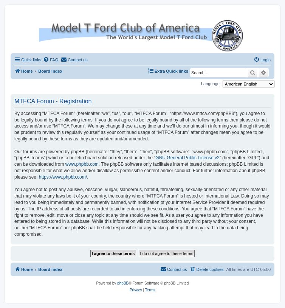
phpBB (123, 283)
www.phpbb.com (82, 164)
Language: (211, 83)
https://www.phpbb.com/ (63, 177)
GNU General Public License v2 (187, 157)
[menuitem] (50, 59)
